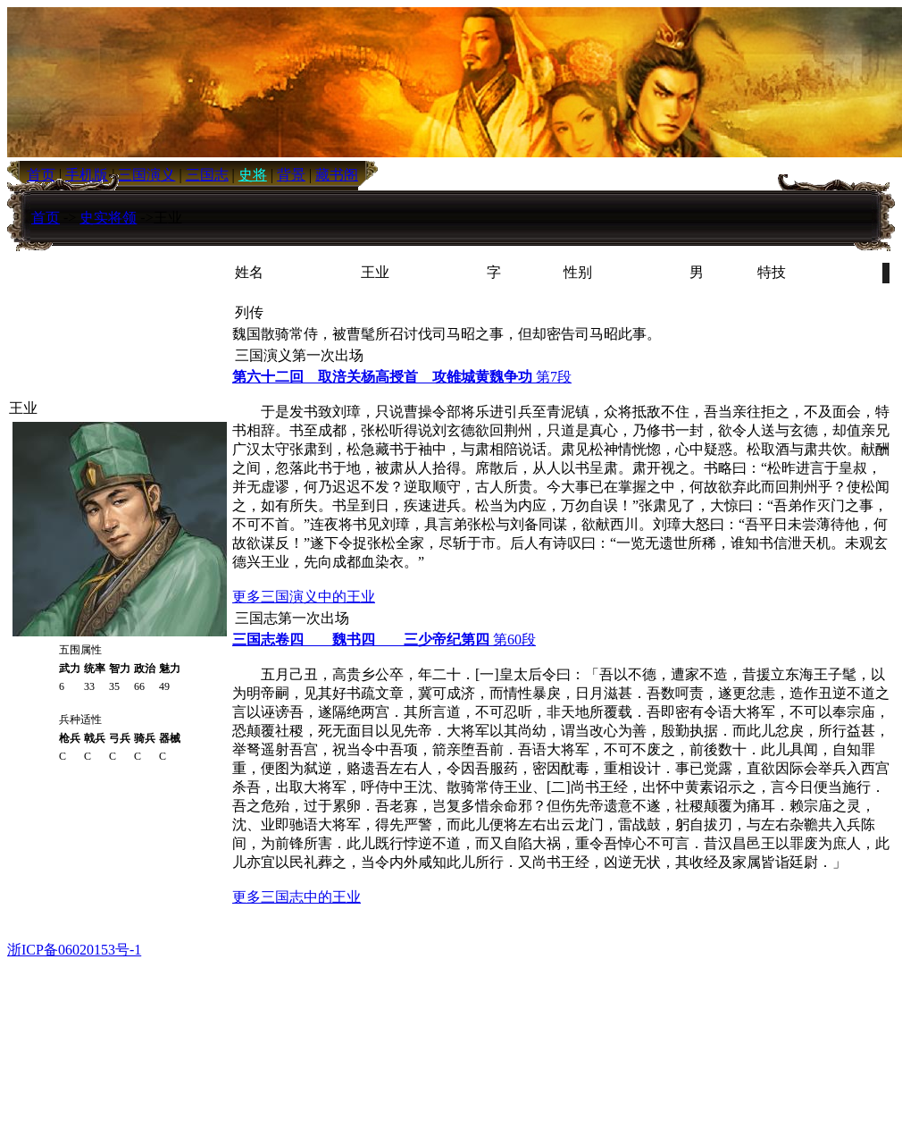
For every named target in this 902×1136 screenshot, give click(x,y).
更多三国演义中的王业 (303, 596)
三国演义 (146, 174)
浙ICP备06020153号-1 (74, 949)
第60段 (384, 639)
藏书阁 (336, 174)
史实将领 (108, 217)
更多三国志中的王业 (296, 897)
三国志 (207, 174)
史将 (252, 174)
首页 (45, 217)
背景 (291, 174)
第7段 (402, 376)
